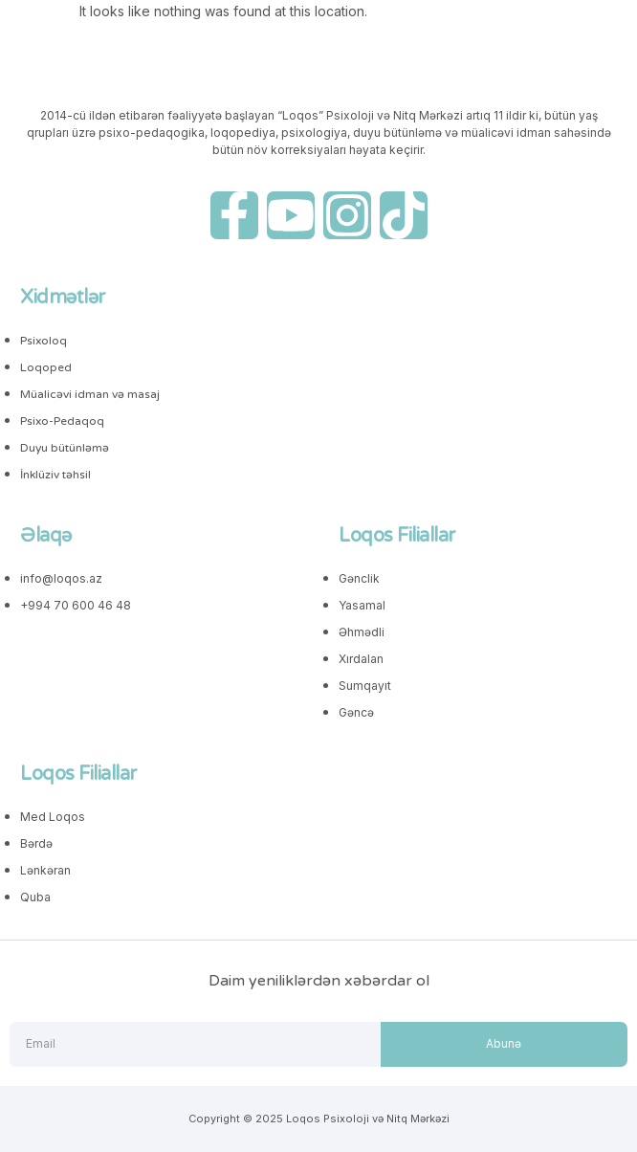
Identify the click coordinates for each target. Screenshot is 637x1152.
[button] (50, 20)
